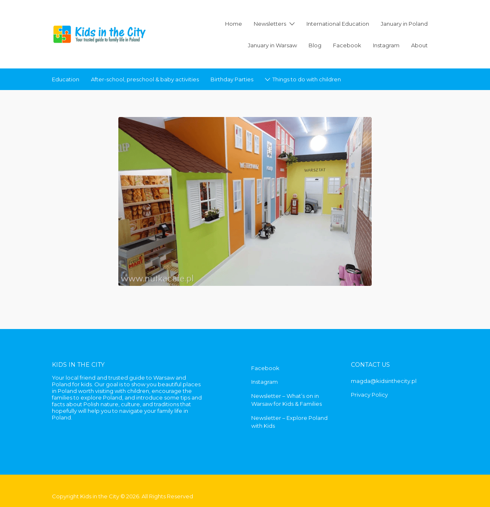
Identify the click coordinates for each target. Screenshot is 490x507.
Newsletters (270, 23)
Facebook (347, 45)
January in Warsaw (272, 45)
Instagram (386, 45)
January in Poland (404, 23)
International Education (337, 23)
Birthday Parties (232, 79)
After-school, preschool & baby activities (145, 79)
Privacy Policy (369, 394)
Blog (315, 45)
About (419, 45)
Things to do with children (306, 79)
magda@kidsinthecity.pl (383, 381)
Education (65, 79)
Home (233, 23)
